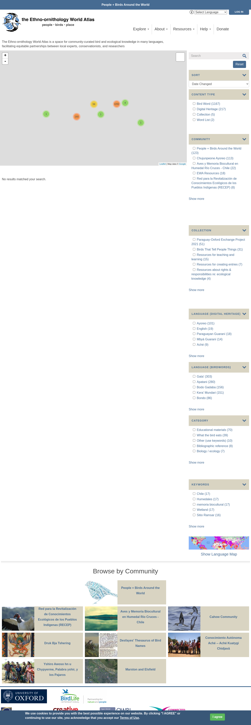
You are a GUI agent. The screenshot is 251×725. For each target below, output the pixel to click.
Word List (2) (205, 120)
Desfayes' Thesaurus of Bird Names (140, 584)
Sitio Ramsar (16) (209, 458)
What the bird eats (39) (212, 390)
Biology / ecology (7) (211, 406)
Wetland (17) (205, 452)
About (161, 29)
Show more (196, 194)
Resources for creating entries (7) (219, 237)
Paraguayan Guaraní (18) (214, 292)
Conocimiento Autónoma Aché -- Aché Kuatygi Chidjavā (223, 584)
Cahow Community (223, 557)
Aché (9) (202, 303)
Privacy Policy (87, 669)
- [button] (5, 61)
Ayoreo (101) (205, 282)
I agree (217, 716)
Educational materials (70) (214, 385)
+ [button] (5, 56)
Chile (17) (203, 436)
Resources (183, 29)
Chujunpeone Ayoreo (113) (215, 153)
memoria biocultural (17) (213, 447)
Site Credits (123, 669)
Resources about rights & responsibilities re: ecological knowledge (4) (211, 247)
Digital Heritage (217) (211, 109)
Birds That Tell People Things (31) (220, 222)
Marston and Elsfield (140, 610)
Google (182, 164)
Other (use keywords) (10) (214, 395)
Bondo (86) (204, 354)
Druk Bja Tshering (57, 584)
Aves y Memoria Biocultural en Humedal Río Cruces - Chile (140, 558)
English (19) (205, 287)
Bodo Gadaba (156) (210, 344)
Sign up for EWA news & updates (24, 662)
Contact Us (70, 662)
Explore (141, 29)
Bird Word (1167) (208, 103)
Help (205, 29)
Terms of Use (129, 717)
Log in (239, 11)
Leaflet (162, 164)
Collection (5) (206, 114)
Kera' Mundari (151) (210, 349)
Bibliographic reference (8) (215, 401)
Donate (223, 29)
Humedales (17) (208, 441)
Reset (239, 64)
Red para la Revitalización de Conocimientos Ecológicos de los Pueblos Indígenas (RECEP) (57, 557)
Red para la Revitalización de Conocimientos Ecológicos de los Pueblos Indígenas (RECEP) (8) (214, 178)
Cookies (106, 669)
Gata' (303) (204, 333)
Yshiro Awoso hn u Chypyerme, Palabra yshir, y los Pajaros (57, 610)
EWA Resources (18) (211, 168)
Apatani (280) (206, 338)
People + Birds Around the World (125, 4)
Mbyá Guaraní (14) (209, 297)
